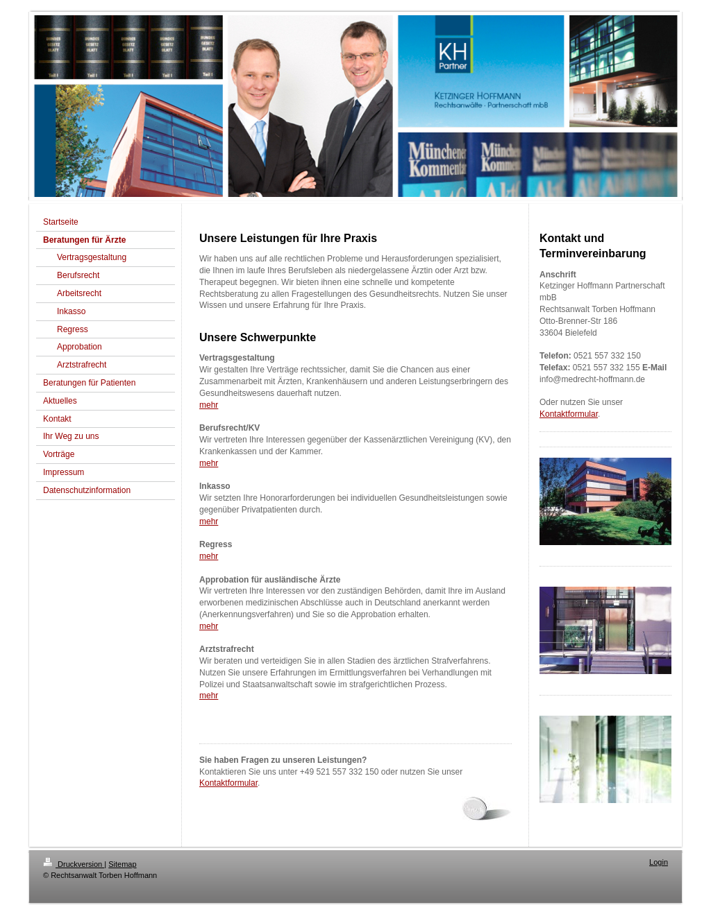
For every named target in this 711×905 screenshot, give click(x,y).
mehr (208, 405)
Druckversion (73, 864)
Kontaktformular (228, 783)
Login (658, 862)
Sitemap (122, 864)
